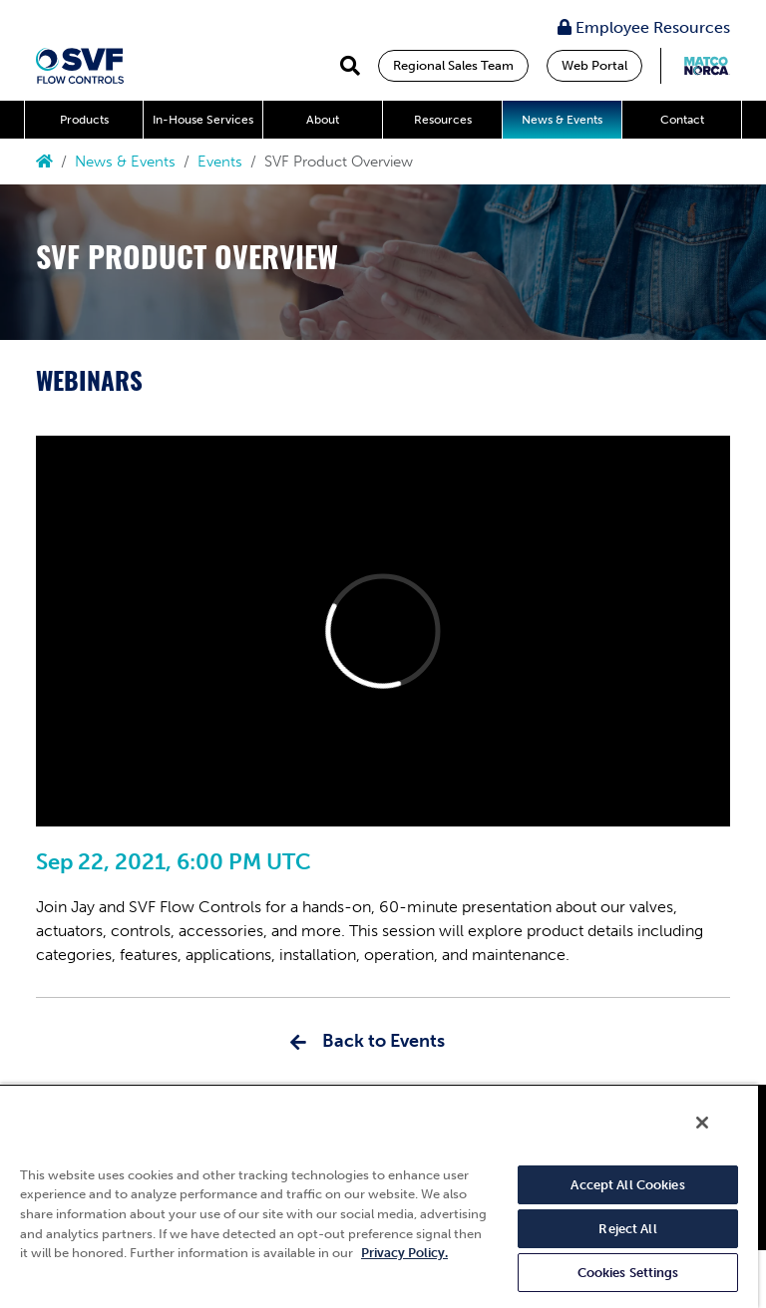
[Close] (702, 1122)
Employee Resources (644, 27)
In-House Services (203, 120)
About (322, 120)
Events (219, 161)
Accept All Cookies (627, 1184)
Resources (443, 120)
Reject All (627, 1228)
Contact (682, 120)
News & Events (562, 120)
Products (84, 120)
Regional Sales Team (453, 65)
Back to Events (383, 1041)
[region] (379, 1196)
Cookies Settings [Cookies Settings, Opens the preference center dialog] (628, 1272)
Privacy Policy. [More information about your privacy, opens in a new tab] (404, 1252)
